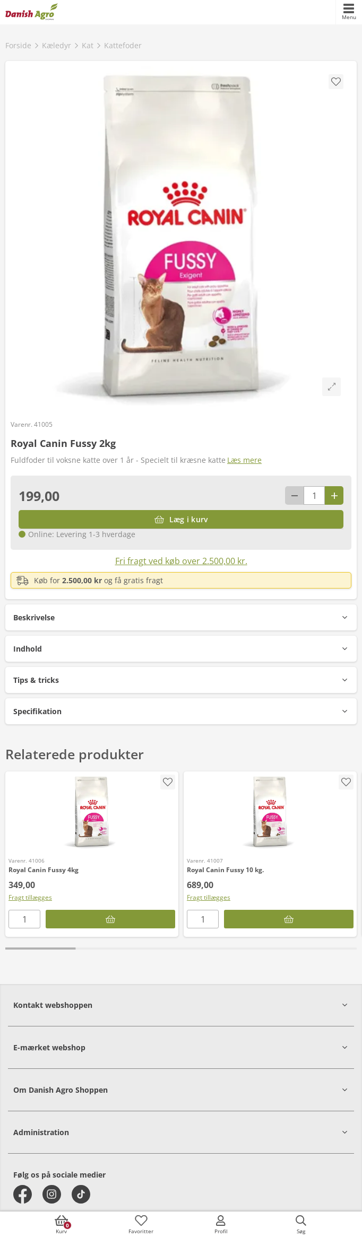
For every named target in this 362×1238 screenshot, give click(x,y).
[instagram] (51, 1194)
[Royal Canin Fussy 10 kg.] (270, 812)
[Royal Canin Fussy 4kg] (91, 812)
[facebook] (22, 1194)
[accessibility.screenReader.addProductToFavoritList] (167, 782)
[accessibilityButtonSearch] (301, 1224)
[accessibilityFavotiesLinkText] (141, 1224)
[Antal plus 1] (334, 495)
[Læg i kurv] (181, 519)
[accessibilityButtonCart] (61, 1224)
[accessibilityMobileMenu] (348, 12)
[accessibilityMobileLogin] (221, 1224)
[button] (181, 617)
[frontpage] (31, 12)
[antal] (314, 495)
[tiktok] (81, 1194)
